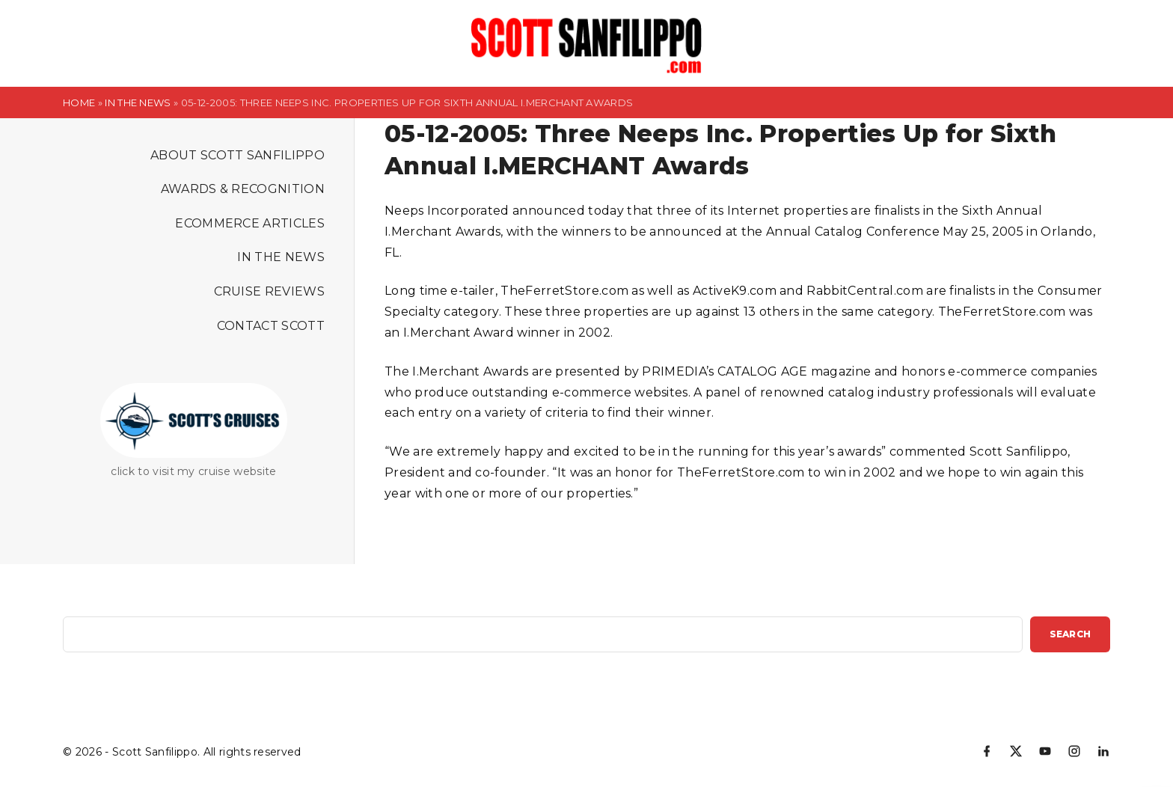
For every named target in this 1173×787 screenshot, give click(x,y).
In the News (138, 102)
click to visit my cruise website (193, 471)
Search (1070, 634)
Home (79, 102)
